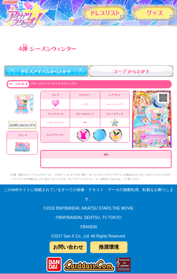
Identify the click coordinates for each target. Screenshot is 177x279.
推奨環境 (109, 247)
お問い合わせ (68, 247)
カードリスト (105, 12)
